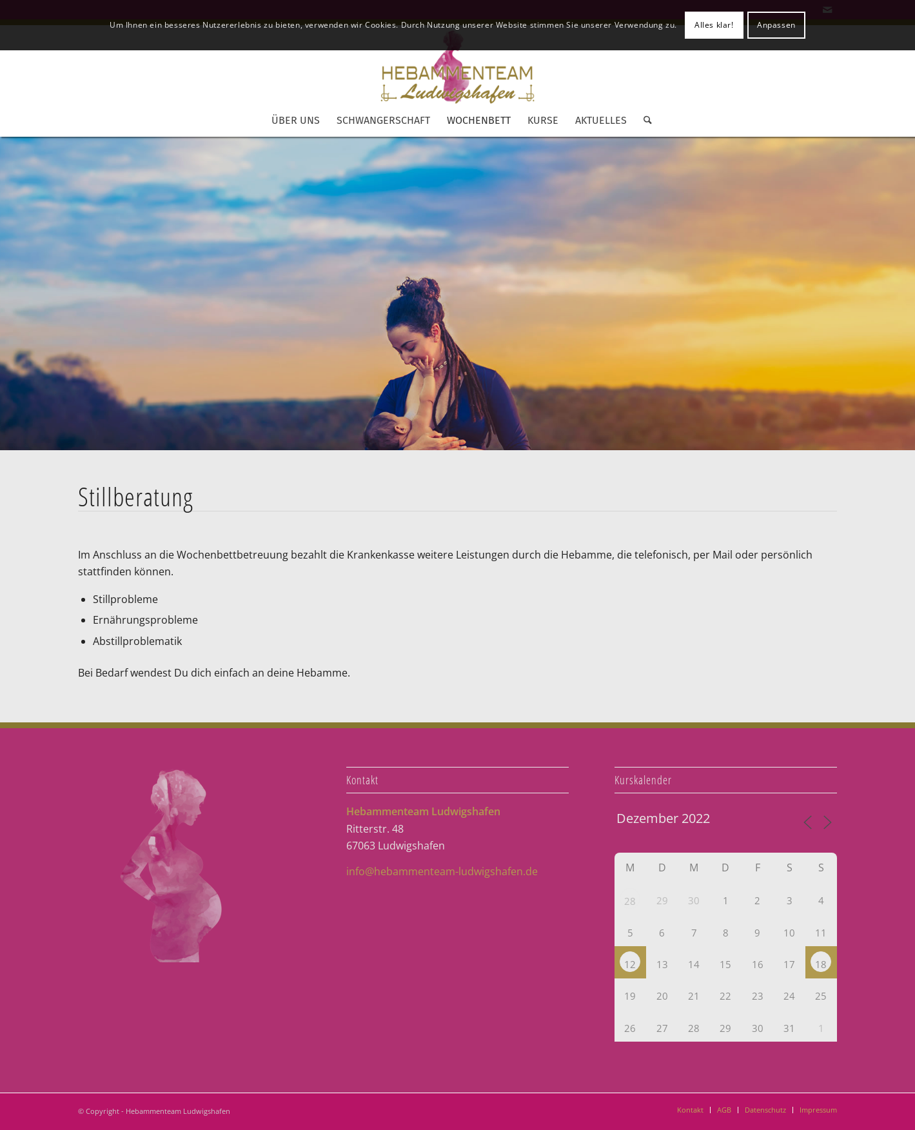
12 (630, 964)
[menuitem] (295, 120)
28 (630, 901)
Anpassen (776, 24)
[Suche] (643, 120)
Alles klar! (714, 24)
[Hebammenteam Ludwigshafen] (458, 66)
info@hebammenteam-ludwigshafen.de (442, 871)
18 (821, 964)
